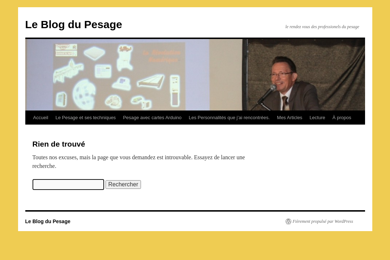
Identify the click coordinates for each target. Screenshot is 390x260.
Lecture (317, 117)
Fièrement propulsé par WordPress (323, 221)
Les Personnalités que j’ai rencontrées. (229, 117)
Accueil (40, 117)
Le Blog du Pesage (73, 24)
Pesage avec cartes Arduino (152, 117)
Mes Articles (289, 117)
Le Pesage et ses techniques (85, 117)
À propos (342, 117)
